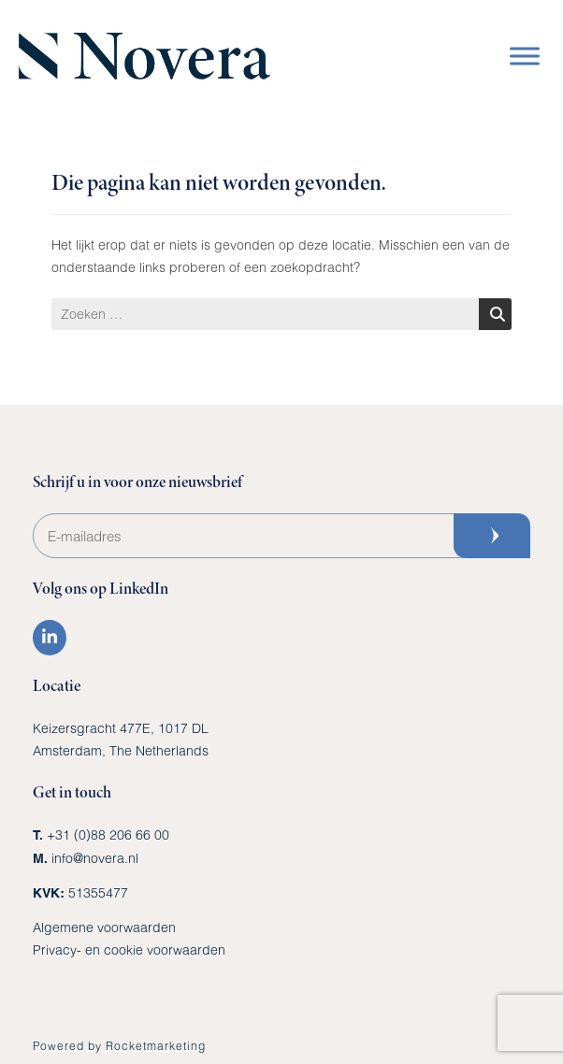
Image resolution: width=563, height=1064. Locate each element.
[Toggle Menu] (525, 56)
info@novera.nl (94, 858)
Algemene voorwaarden (104, 927)
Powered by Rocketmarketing (119, 1045)
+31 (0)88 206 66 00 (108, 834)
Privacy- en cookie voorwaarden (129, 949)
